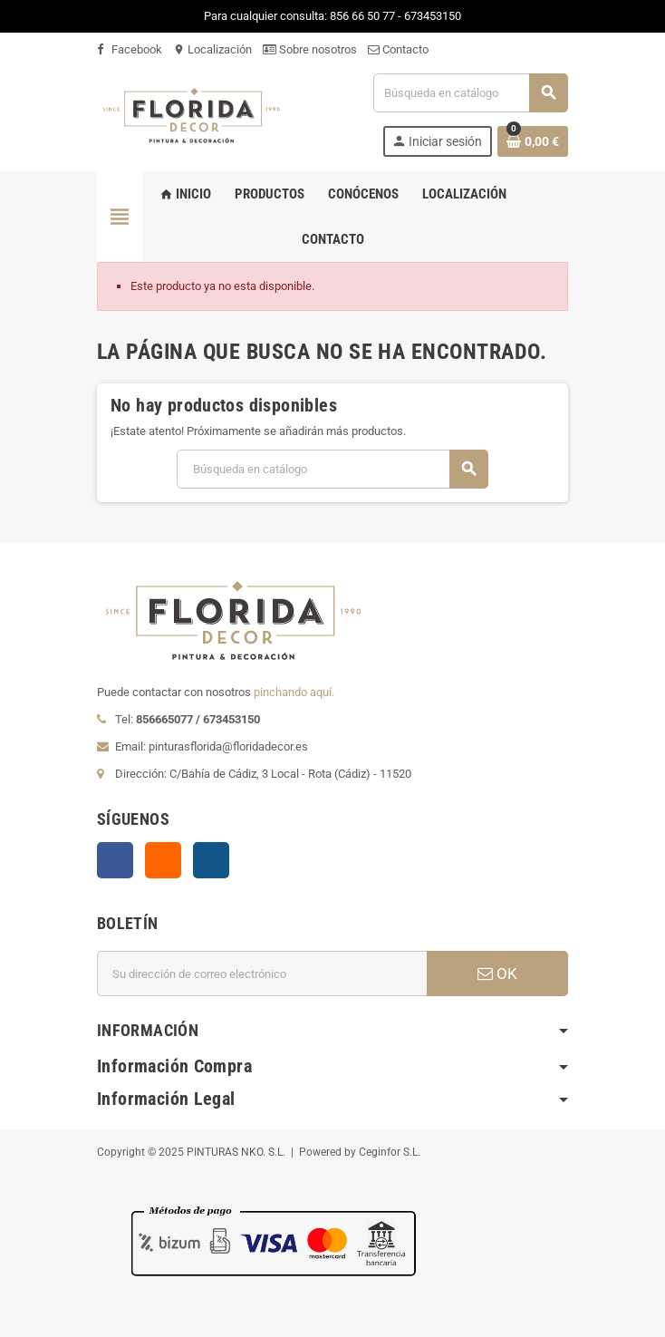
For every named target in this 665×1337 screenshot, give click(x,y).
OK (497, 973)
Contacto (398, 49)
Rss (163, 860)
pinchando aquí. (294, 692)
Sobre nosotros (310, 49)
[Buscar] (470, 92)
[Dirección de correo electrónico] (262, 973)
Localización (212, 49)
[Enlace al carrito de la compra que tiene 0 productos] (532, 141)
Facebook (129, 49)
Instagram (211, 860)
